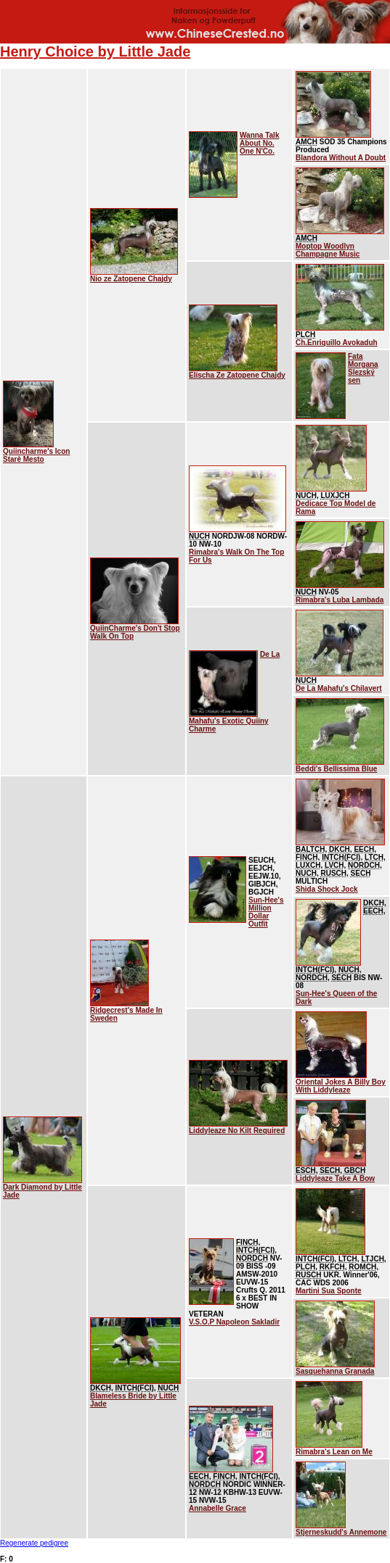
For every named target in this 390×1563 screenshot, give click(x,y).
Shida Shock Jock (327, 889)
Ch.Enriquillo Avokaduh (337, 343)
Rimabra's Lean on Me (334, 1452)
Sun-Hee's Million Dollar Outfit (266, 912)
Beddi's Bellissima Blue (336, 769)
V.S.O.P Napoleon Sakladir (234, 1322)
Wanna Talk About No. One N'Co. (259, 143)
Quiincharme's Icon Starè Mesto (36, 455)
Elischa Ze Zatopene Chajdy (237, 375)
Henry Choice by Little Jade (95, 51)
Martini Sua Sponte (329, 1291)
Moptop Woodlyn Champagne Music (327, 250)
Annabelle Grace (217, 1508)
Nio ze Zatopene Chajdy (131, 279)
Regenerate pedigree (34, 1543)
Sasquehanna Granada (335, 1371)
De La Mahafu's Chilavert (339, 688)
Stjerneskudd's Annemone (341, 1532)
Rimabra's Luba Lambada (339, 600)
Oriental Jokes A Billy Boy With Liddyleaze (341, 1086)
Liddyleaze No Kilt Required (237, 1131)
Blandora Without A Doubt (341, 158)
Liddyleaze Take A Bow (335, 1178)
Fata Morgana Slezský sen (363, 368)
